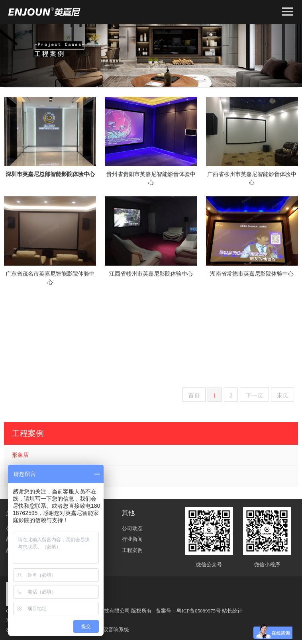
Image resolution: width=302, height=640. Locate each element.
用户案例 (23, 476)
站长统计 (232, 611)
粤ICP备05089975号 (198, 611)
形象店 (20, 455)
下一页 (254, 395)
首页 (194, 395)
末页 (282, 395)
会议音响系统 (113, 629)
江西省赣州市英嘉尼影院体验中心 (151, 274)
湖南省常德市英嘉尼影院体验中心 (252, 274)
